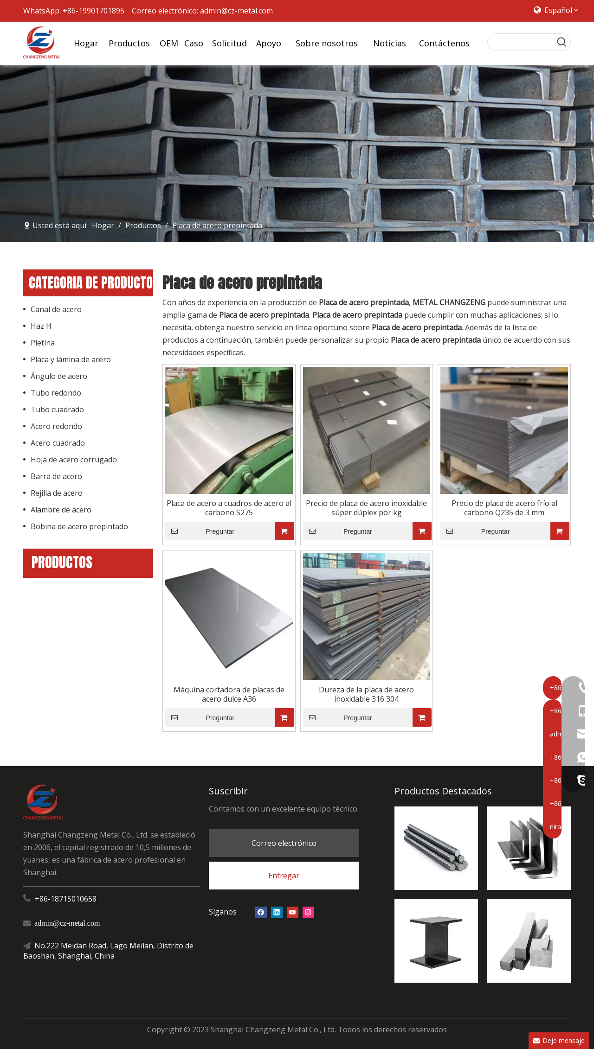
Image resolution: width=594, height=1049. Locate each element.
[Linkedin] (277, 912)
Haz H (41, 326)
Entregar (283, 875)
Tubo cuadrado (57, 409)
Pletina (43, 343)
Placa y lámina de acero (71, 359)
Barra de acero (56, 476)
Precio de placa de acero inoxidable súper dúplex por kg (366, 508)
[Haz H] (436, 941)
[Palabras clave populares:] (562, 42)
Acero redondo (56, 426)
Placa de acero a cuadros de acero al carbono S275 (229, 508)
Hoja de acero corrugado (74, 459)
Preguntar (199, 531)
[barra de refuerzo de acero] (436, 848)
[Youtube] (292, 912)
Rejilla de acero (57, 493)
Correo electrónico (284, 843)
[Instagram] (308, 912)
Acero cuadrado (58, 443)
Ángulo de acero (59, 376)
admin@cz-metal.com (236, 11)
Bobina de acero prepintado (79, 526)
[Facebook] (261, 912)
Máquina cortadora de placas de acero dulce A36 (229, 694)
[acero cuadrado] (529, 941)
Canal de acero (56, 309)
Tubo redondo (56, 393)
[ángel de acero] (529, 848)
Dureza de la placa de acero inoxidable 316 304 (366, 694)
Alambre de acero (61, 510)
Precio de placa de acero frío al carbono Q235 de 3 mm (504, 508)
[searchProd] (521, 42)
